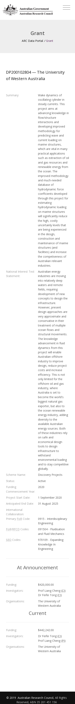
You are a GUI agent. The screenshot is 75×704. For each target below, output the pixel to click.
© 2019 (11, 698)
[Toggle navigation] (66, 7)
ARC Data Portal (32, 41)
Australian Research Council (35, 698)
